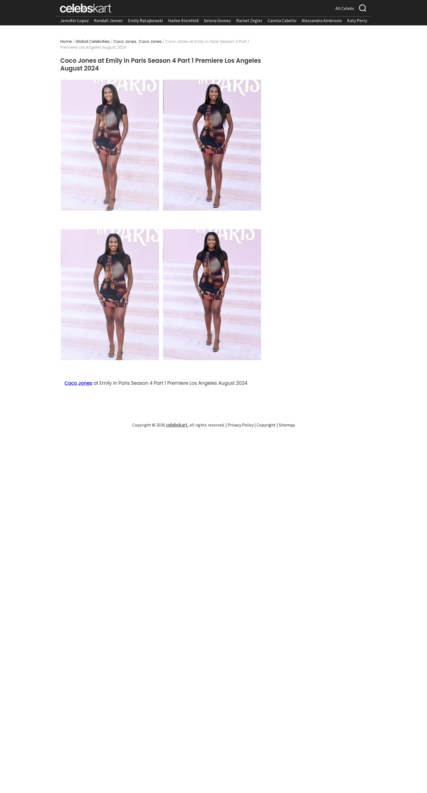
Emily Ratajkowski (145, 20)
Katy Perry (357, 20)
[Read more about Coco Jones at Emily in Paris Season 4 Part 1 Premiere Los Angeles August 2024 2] (212, 145)
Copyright (266, 425)
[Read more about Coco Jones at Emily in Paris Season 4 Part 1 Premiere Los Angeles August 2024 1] (110, 145)
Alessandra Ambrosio (322, 20)
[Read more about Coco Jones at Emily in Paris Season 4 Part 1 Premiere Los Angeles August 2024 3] (110, 294)
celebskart (177, 425)
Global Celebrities (92, 41)
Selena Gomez (217, 20)
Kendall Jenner (108, 20)
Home (66, 41)
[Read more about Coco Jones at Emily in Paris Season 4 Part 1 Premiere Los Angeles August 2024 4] (212, 294)
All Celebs (344, 8)
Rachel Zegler (249, 20)
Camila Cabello (282, 20)
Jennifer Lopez (74, 20)
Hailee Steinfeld (183, 20)
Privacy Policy (241, 425)
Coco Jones (124, 41)
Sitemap (287, 425)
